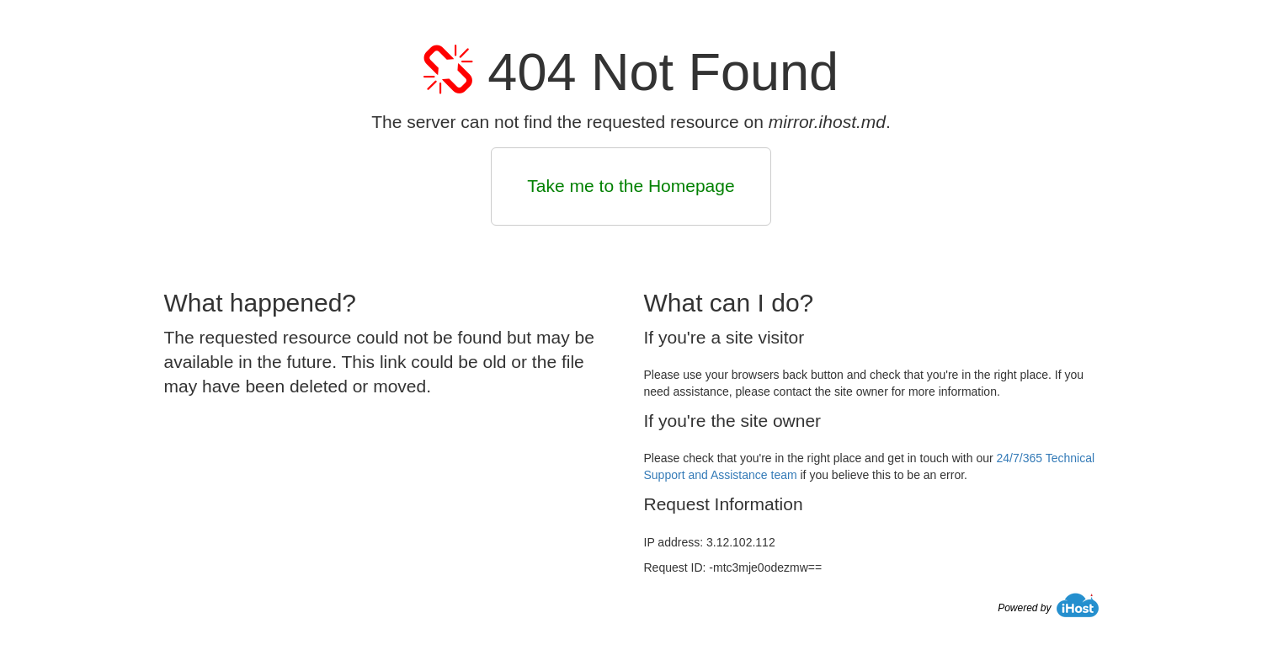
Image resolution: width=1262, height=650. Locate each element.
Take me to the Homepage (630, 185)
